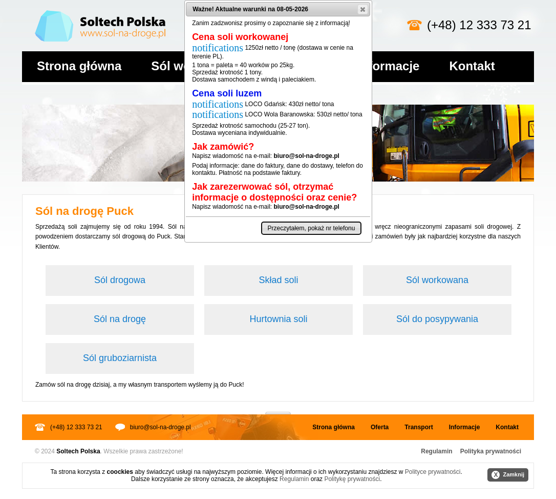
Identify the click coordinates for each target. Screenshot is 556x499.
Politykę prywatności (352, 479)
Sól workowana (437, 280)
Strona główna (79, 66)
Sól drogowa (119, 280)
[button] (362, 9)
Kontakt (472, 66)
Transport (418, 427)
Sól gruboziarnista (120, 358)
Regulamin (436, 451)
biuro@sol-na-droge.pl (160, 427)
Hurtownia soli (278, 319)
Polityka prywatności (490, 451)
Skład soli (278, 280)
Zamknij (507, 475)
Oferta (380, 427)
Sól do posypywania (437, 319)
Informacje (388, 66)
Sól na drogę (120, 319)
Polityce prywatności (433, 471)
